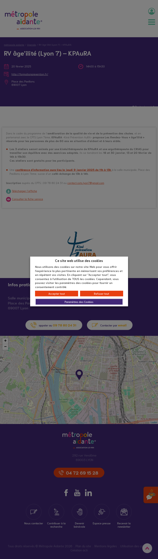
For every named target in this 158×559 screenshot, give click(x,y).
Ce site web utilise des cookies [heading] (79, 260)
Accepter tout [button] (56, 293)
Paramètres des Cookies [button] (79, 302)
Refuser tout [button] (101, 293)
